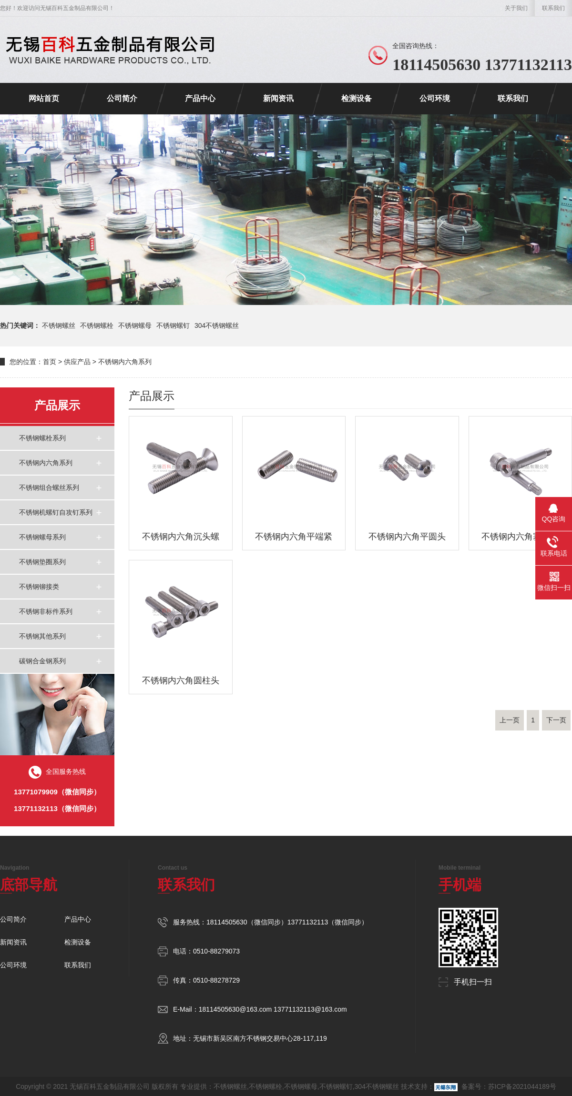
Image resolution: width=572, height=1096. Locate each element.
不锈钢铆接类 (39, 586)
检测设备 (356, 98)
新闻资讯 (278, 98)
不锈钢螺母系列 (42, 537)
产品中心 (200, 98)
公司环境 (434, 98)
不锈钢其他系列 (42, 636)
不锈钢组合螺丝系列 (49, 487)
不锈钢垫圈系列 (42, 562)
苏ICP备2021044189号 (522, 1086)
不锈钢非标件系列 (45, 611)
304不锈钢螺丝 (216, 325)
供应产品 (77, 361)
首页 (49, 361)
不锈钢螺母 (135, 325)
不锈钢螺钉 (173, 325)
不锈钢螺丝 (58, 325)
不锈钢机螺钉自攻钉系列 (55, 512)
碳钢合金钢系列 (42, 661)
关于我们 (516, 8)
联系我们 (553, 8)
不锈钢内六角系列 (125, 361)
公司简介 (122, 98)
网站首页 (44, 98)
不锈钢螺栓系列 (42, 438)
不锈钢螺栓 (96, 325)
